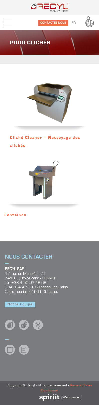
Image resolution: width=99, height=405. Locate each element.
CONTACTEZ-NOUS (53, 22)
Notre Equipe (20, 304)
